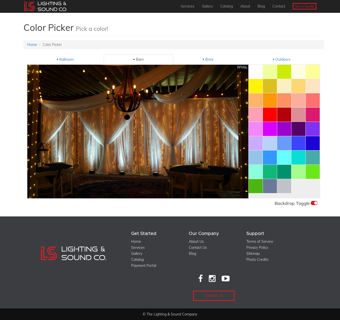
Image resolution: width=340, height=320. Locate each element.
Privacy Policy (257, 247)
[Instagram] (212, 278)
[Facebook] (200, 278)
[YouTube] (225, 278)
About (245, 6)
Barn (138, 59)
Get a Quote (304, 6)
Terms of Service (259, 241)
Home (32, 44)
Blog (261, 6)
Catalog (226, 6)
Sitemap (253, 253)
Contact (278, 6)
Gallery (207, 6)
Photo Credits (257, 259)
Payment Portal (143, 265)
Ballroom (65, 59)
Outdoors (281, 59)
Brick (208, 59)
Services (187, 6)
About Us (196, 241)
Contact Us (198, 247)
